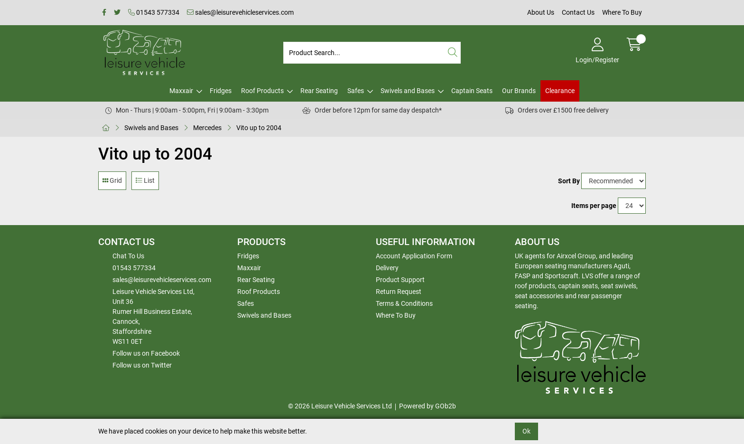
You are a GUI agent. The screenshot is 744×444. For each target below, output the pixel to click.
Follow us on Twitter (142, 365)
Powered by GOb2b (427, 406)
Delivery (387, 268)
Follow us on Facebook (146, 353)
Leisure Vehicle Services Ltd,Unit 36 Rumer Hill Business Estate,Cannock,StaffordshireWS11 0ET (153, 316)
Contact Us (578, 12)
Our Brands (519, 90)
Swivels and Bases (408, 90)
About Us (540, 12)
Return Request (398, 291)
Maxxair (181, 90)
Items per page (593, 205)
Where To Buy (622, 12)
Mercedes (207, 128)
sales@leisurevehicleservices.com (240, 12)
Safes (355, 90)
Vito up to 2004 (258, 128)
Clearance (560, 90)
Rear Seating (319, 90)
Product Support (400, 279)
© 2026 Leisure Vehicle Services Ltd (340, 406)
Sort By (569, 181)
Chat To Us (128, 256)
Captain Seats (472, 90)
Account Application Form (414, 256)
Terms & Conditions (404, 303)
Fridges (221, 90)
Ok (526, 431)
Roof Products (262, 90)
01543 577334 (153, 12)
